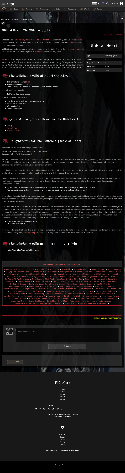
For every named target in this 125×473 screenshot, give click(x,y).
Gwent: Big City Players (55, 291)
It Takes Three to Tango (38, 299)
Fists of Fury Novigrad (83, 286)
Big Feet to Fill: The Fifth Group (19, 277)
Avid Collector (99, 274)
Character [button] (42, 9)
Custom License (65, 416)
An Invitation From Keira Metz (58, 274)
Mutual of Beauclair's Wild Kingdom (93, 303)
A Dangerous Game (26, 269)
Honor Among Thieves (110, 296)
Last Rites (80, 299)
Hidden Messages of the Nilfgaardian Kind (64, 296)
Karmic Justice (54, 299)
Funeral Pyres (99, 289)
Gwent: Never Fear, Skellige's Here (80, 291)
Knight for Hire (68, 299)
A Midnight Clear (66, 272)
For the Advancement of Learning (63, 289)
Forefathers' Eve (85, 289)
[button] (95, 3)
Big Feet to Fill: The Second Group (101, 277)
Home (63, 389)
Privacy (62, 442)
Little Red (90, 299)
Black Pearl (49, 279)
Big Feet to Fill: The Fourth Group (73, 277)
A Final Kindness (114, 269)
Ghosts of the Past (114, 289)
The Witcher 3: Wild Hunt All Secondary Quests (62, 264)
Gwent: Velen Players (75, 294)
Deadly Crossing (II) (42, 281)
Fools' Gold (43, 289)
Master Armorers (104, 301)
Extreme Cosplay (86, 284)
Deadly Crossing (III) (61, 281)
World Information (6, 19)
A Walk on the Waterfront (15, 274)
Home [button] (14, 9)
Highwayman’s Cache (91, 296)
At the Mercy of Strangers (82, 274)
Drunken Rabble (109, 281)
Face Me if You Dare (103, 284)
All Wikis (62, 392)
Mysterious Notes (13, 130)
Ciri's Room (10, 281)
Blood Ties (78, 279)
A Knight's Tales (51, 272)
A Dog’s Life (66, 269)
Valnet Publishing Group (70, 450)
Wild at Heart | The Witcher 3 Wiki (26, 30)
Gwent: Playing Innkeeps (105, 291)
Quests (16, 19)
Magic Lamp (74, 301)
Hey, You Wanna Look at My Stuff (32, 296)
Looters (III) (112, 299)
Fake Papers (34, 286)
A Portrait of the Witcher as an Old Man (90, 272)
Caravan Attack (99, 279)
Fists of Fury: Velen (10, 289)
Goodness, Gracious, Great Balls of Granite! (26, 291)
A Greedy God (36, 272)
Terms (62, 439)
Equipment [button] (71, 9)
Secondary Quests (27, 19)
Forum (62, 394)
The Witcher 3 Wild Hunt (42, 40)
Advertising (62, 434)
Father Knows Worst (49, 286)
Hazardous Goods (10, 296)
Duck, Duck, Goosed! (18, 284)
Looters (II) (101, 299)
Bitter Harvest (37, 279)
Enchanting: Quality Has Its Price (41, 284)
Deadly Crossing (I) (25, 281)
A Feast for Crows (98, 269)
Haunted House (107, 294)
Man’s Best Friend (88, 301)
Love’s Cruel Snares (37, 301)
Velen (4, 52)
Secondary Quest (23, 40)
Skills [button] (56, 9)
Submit (67, 346)
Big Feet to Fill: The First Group (45, 277)
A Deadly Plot (42, 269)
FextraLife (49, 450)
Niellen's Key (12, 128)
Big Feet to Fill (113, 274)
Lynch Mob (51, 301)
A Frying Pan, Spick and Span (17, 272)
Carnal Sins (112, 279)
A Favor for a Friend (81, 269)
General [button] (27, 9)
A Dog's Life (54, 269)
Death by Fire (76, 281)
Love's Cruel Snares (18, 301)
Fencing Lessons (66, 286)
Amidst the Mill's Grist (36, 274)
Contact (62, 399)
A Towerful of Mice (114, 272)
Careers (62, 437)
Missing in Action (71, 303)
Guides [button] (98, 9)
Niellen (39, 52)
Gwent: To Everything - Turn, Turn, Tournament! (46, 294)
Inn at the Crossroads (74, 49)
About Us (62, 397)
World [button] (85, 9)
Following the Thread (28, 289)
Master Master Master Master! (26, 303)
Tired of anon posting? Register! (107, 318)
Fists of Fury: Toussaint (104, 286)
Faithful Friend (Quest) (17, 286)
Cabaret (88, 279)
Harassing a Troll (92, 294)
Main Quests (72, 43)
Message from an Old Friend (51, 303)
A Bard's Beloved (10, 269)
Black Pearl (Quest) (64, 279)
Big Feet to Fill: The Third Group (17, 279)
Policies (62, 444)
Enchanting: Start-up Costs (67, 284)
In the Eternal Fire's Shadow (15, 299)
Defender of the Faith (92, 281)
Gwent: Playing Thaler (16, 294)
